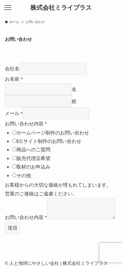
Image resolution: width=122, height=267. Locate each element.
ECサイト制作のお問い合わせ (48, 141)
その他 (23, 175)
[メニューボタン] (7, 8)
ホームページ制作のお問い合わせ (52, 132)
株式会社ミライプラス (61, 8)
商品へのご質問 (33, 149)
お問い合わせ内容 (26, 123)
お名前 (14, 79)
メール (14, 113)
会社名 (12, 68)
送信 (12, 227)
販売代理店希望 (33, 158)
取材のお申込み (33, 166)
